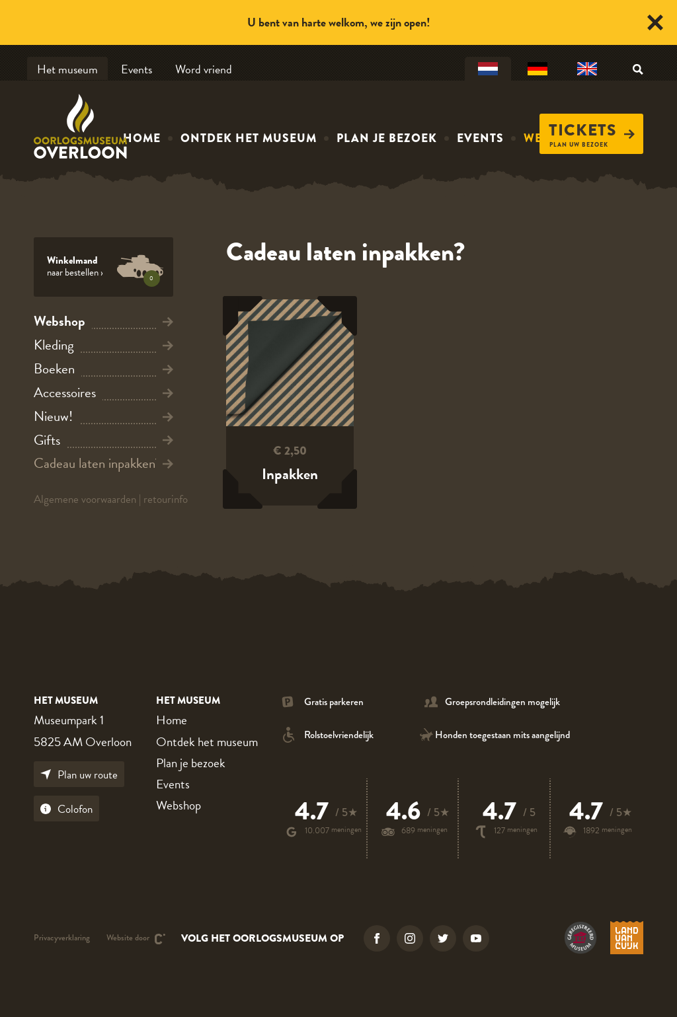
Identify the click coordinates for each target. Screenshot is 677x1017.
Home (142, 138)
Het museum (67, 69)
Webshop (178, 805)
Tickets (592, 130)
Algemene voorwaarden (85, 499)
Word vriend (203, 69)
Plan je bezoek (387, 138)
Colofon (66, 809)
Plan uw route (79, 775)
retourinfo (165, 499)
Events (136, 69)
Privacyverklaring (62, 939)
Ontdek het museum (248, 138)
